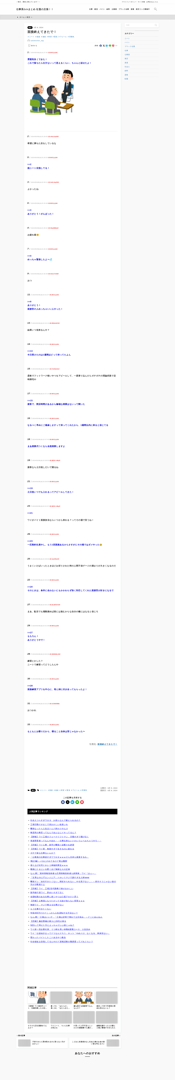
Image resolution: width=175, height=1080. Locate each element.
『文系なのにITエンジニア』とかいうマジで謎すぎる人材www (59, 905)
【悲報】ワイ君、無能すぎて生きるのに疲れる (52, 877)
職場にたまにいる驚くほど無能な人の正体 (50, 897)
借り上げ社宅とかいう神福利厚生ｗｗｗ (49, 893)
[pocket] (19, 47)
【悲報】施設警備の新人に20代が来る (48, 949)
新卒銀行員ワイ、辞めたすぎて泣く (47, 920)
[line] (19, 43)
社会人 (127, 67)
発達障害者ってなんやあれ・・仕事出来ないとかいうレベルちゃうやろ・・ (65, 869)
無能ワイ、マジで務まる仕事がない (47, 933)
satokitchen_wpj (37, 41)
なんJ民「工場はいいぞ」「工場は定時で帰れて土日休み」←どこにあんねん (66, 945)
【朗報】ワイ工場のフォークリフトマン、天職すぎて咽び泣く (59, 865)
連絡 (44, 37)
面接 (38, 37)
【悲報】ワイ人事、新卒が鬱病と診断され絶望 (52, 873)
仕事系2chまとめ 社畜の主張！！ (34, 9)
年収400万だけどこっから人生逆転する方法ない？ (54, 941)
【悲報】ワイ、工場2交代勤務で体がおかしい (51, 916)
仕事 (126, 50)
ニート (31, 37)
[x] (19, 37)
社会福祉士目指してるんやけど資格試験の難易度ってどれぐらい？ (61, 969)
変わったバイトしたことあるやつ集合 (48, 965)
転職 (126, 79)
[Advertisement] (72, 137)
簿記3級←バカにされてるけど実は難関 (48, 889)
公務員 (127, 54)
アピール (63, 37)
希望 (50, 37)
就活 (30, 27)
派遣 (126, 63)
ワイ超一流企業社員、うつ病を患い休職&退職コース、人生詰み (60, 957)
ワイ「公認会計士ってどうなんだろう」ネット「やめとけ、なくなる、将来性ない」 (70, 961)
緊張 (55, 37)
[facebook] (19, 33)
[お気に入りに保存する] (32, 45)
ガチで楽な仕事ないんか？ (42, 881)
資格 (126, 75)
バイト (127, 42)
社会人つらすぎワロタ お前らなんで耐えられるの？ (55, 848)
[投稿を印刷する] (19, 68)
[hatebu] (19, 40)
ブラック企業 (130, 46)
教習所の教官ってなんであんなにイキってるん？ (53, 860)
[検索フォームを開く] (155, 9)
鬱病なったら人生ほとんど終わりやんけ (49, 856)
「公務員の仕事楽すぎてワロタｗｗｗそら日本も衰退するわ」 (59, 885)
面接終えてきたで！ (107, 772)
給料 (126, 71)
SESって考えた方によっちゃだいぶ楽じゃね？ (52, 953)
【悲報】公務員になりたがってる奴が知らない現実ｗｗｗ (57, 929)
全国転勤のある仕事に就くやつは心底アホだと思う (54, 925)
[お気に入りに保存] (19, 60)
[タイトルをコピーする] (19, 53)
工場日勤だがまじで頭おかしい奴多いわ (49, 852)
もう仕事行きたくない (40, 937)
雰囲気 (71, 37)
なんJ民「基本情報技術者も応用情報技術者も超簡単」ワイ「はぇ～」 (63, 901)
